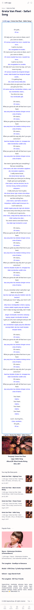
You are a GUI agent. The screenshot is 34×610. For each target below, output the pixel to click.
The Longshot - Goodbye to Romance (14, 563)
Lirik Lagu (8, 3)
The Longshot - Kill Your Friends (12, 579)
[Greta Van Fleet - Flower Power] (29, 503)
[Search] (31, 2)
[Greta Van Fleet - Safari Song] (29, 514)
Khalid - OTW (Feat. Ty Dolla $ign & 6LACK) (16, 568)
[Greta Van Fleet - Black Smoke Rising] (29, 490)
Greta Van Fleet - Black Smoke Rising (11, 488)
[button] (28, 2)
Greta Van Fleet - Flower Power (11, 501)
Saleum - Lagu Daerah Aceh (11, 574)
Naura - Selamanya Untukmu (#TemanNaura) (12, 552)
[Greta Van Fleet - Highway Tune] (29, 478)
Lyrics (7, 435)
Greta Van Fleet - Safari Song (11, 512)
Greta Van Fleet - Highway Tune (12, 476)
